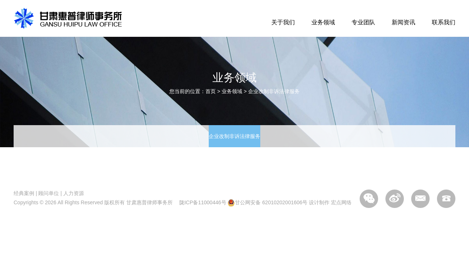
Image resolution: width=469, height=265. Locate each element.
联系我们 (443, 22)
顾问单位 (48, 193)
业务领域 (323, 22)
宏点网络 (341, 202)
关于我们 (283, 22)
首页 (210, 91)
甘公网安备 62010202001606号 (267, 202)
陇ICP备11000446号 (202, 202)
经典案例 (24, 193)
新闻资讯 (403, 22)
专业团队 (363, 22)
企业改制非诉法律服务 (274, 91)
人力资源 (73, 193)
